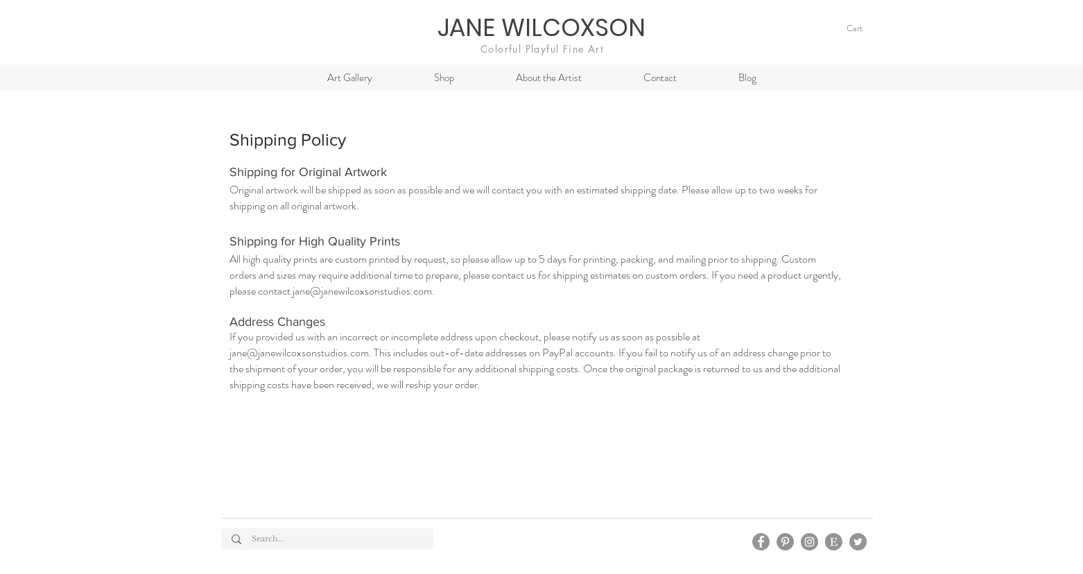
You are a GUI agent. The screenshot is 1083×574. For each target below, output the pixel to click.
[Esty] (833, 541)
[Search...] (328, 539)
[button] (444, 77)
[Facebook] (761, 541)
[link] (862, 28)
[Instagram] (809, 541)
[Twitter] (858, 541)
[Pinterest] (785, 541)
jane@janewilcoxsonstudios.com (362, 291)
